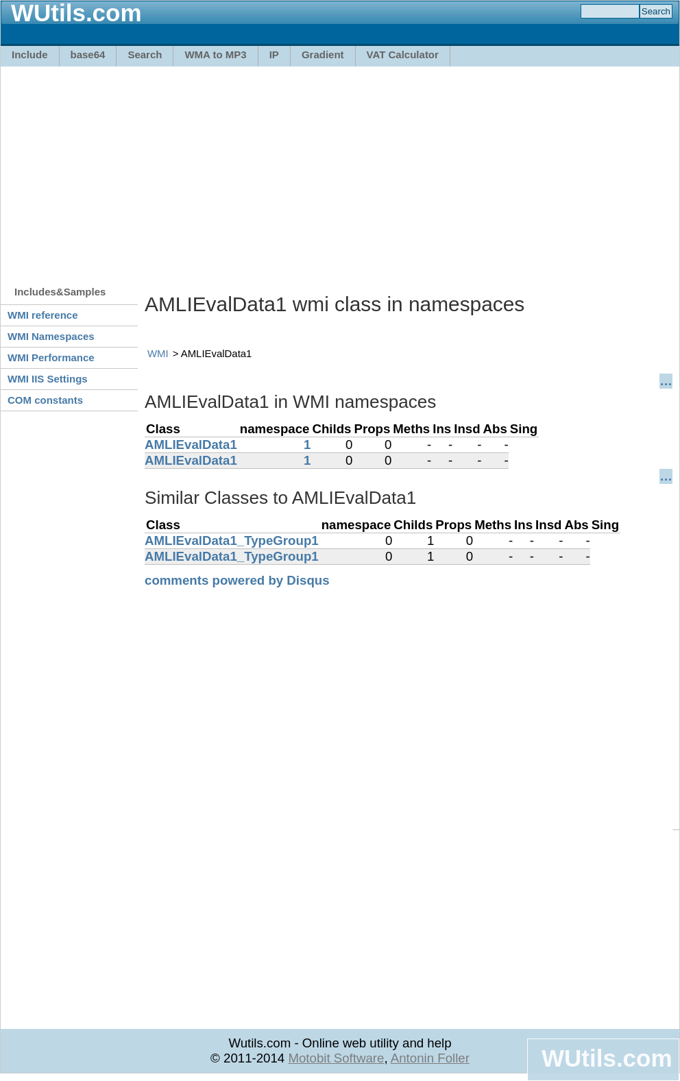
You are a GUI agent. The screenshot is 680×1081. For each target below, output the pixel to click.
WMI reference (43, 315)
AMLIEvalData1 (191, 444)
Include (30, 54)
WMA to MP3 (215, 54)
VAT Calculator (403, 54)
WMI (158, 353)
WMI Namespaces (51, 336)
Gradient (323, 54)
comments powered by (237, 580)
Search (144, 54)
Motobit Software (336, 1058)
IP (274, 54)
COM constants (45, 400)
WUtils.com (607, 1058)
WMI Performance (51, 357)
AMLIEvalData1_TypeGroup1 (232, 540)
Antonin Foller (430, 1058)
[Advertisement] (267, 169)
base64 (88, 54)
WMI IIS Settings (48, 379)
